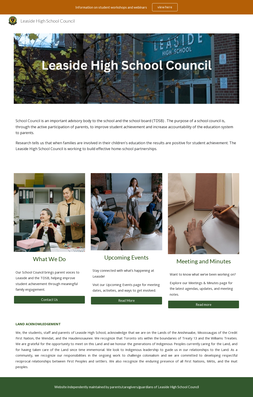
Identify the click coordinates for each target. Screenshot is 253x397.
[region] (126, 7)
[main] (126, 135)
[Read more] (203, 304)
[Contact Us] (49, 300)
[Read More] (126, 300)
